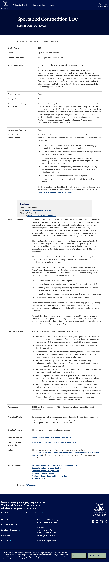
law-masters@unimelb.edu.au (38, 210)
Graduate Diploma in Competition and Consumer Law (54, 465)
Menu (106, 5)
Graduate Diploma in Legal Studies (46, 468)
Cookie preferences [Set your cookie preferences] (97, 556)
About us (5, 519)
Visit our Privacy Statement (19, 559)
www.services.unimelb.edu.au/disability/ (55, 192)
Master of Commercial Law (43, 473)
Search (100, 5)
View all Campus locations (48, 540)
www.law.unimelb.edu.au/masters (41, 215)
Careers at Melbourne (10, 525)
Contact (4, 541)
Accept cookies (79, 556)
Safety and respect (9, 530)
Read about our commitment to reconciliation (20, 513)
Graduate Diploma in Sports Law (45, 470)
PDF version (30, 485)
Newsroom (5, 535)
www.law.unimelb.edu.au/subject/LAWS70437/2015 (54, 442)
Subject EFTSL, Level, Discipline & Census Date (51, 437)
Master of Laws (38, 478)
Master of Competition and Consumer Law (50, 476)
